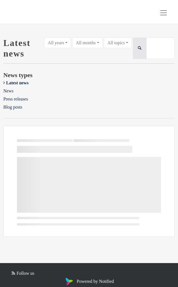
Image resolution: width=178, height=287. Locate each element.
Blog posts (12, 107)
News (8, 91)
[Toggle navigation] (163, 13)
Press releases (15, 99)
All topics (116, 42)
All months (86, 42)
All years (56, 42)
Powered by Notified (89, 281)
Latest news (17, 82)
